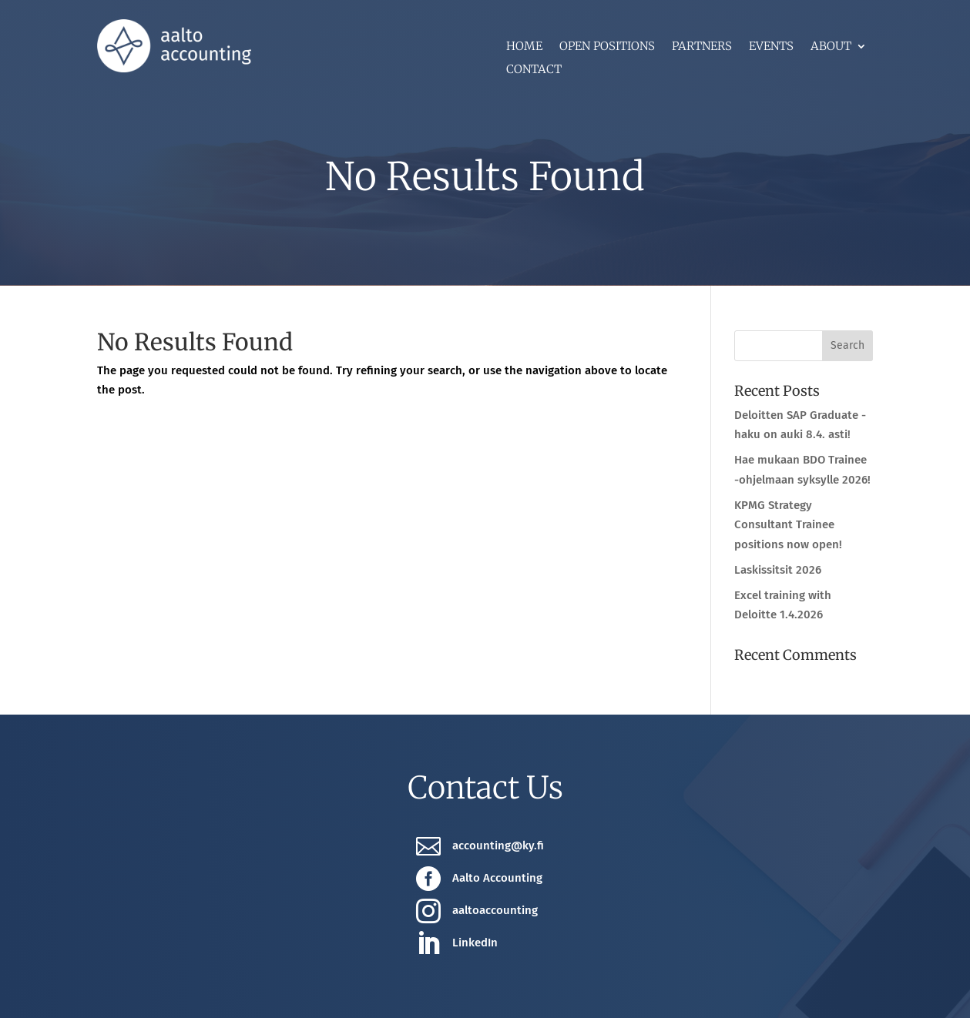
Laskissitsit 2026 (777, 570)
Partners (702, 47)
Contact (534, 70)
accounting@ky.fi (498, 845)
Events (771, 47)
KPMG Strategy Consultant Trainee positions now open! (788, 524)
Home (524, 47)
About (831, 47)
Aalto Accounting (497, 878)
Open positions (607, 47)
